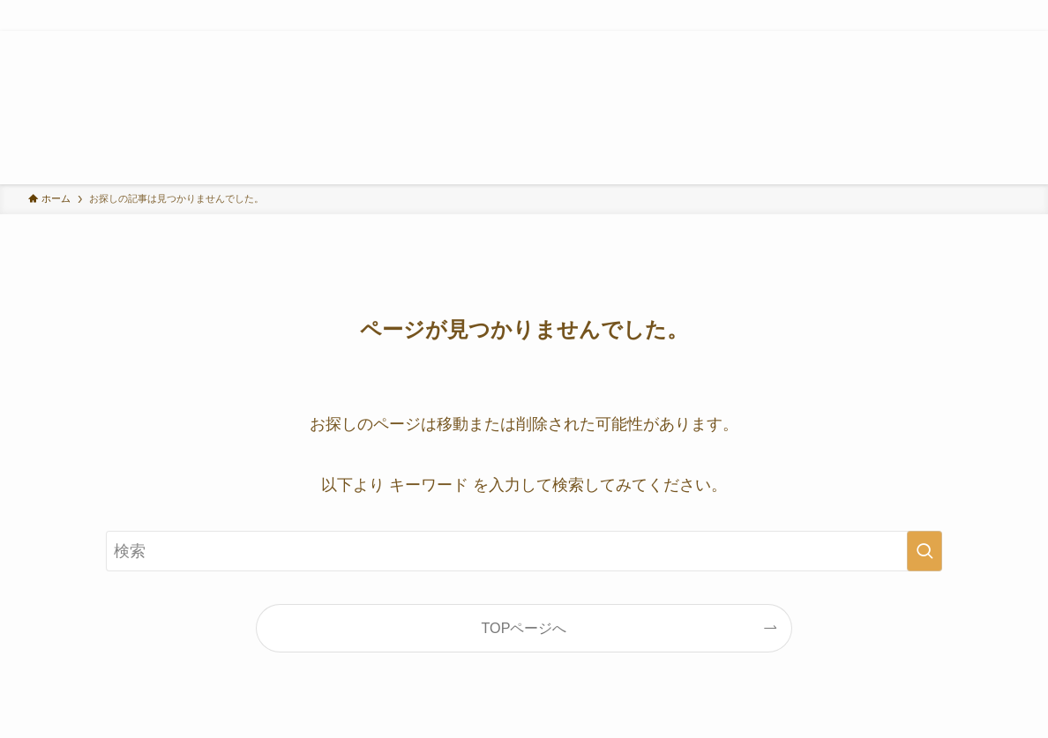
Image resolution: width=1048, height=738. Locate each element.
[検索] (1008, 40)
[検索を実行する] (924, 551)
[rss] (985, 40)
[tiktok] (939, 40)
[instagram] (916, 40)
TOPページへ (524, 628)
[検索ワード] (524, 551)
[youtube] (962, 40)
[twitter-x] (893, 40)
